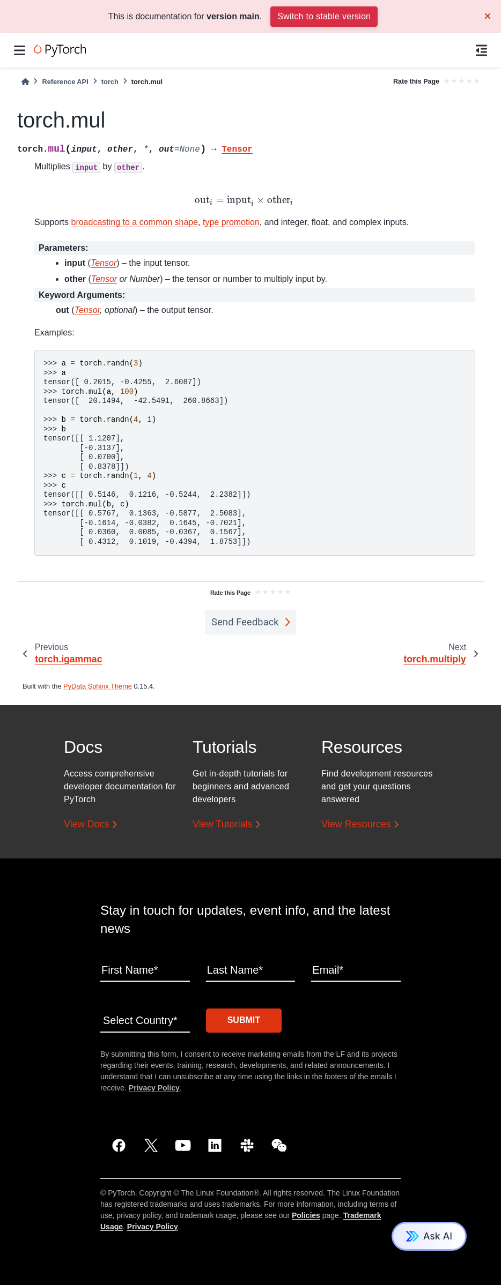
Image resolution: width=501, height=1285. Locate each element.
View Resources (356, 824)
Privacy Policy (154, 1088)
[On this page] (481, 50)
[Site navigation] (20, 50)
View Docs (86, 824)
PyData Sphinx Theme (97, 686)
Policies (306, 1215)
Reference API (65, 82)
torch (110, 82)
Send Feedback (245, 621)
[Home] (25, 81)
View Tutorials (223, 824)
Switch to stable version (324, 16)
